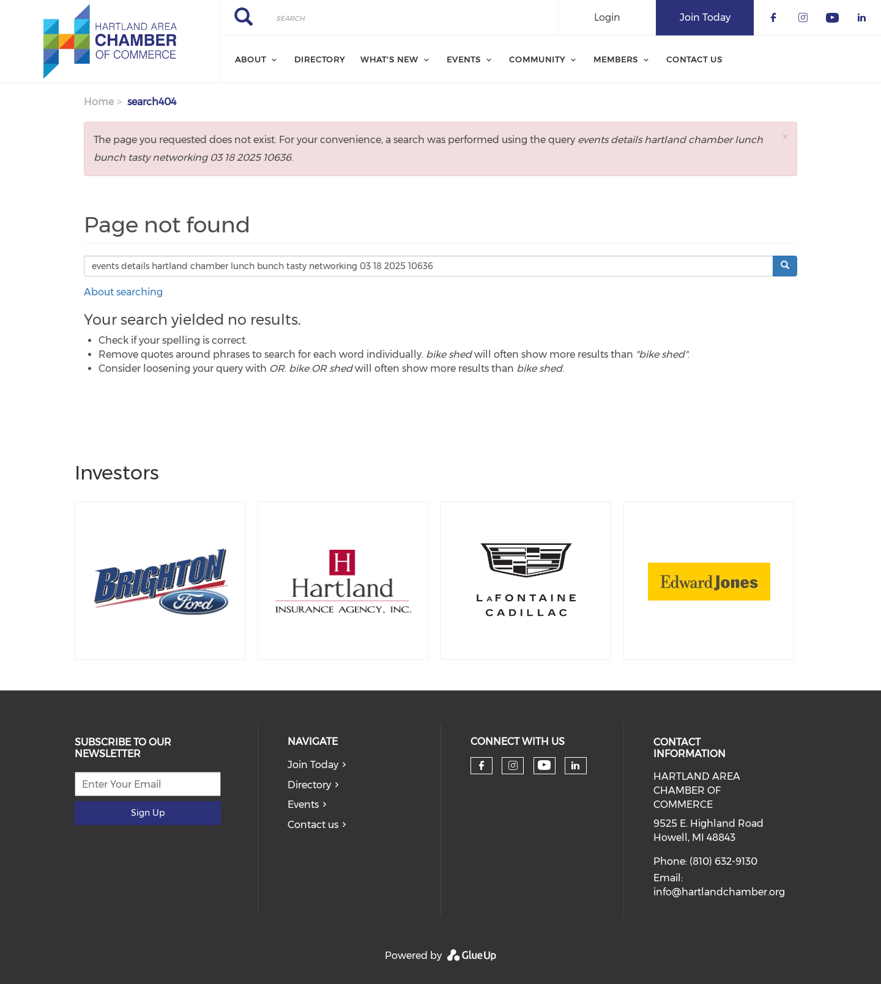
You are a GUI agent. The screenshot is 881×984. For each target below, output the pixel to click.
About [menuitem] (250, 59)
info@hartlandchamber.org (719, 892)
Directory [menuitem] (319, 59)
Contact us (313, 824)
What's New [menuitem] (389, 59)
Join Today (313, 765)
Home (99, 102)
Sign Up (148, 812)
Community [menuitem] (537, 59)
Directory (309, 785)
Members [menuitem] (615, 59)
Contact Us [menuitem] (694, 59)
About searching (123, 292)
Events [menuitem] (464, 59)
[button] (785, 136)
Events (303, 804)
